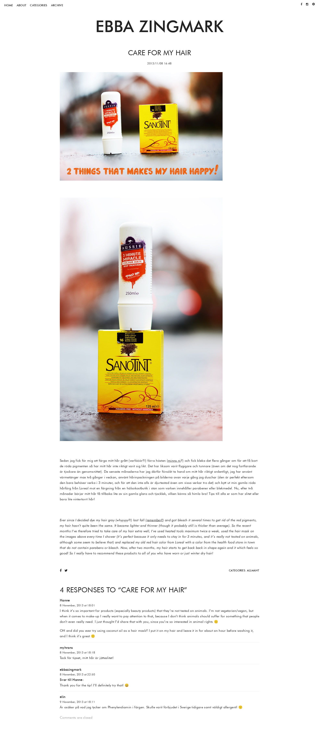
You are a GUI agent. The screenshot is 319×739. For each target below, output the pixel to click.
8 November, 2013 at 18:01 (77, 605)
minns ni (174, 461)
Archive (57, 5)
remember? (155, 520)
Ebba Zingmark (159, 26)
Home (8, 5)
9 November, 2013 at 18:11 (77, 701)
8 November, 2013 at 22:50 (77, 674)
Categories (38, 5)
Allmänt (253, 570)
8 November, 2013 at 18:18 (77, 652)
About (21, 5)
